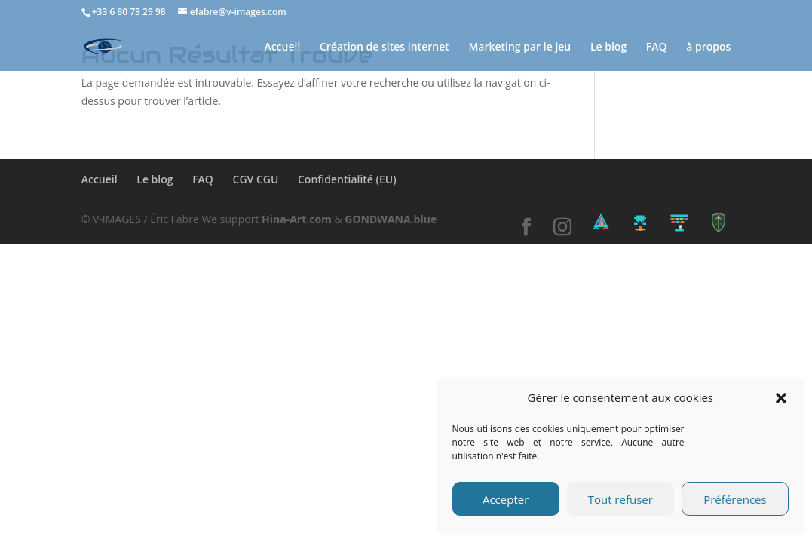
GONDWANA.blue (391, 219)
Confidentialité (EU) (347, 179)
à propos (708, 47)
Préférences (735, 499)
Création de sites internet (384, 47)
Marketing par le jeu (519, 47)
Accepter (506, 499)
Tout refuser (620, 499)
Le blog (608, 47)
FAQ (656, 47)
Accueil (282, 47)
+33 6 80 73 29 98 (129, 11)
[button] (781, 398)
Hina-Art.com (297, 219)
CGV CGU (256, 179)
